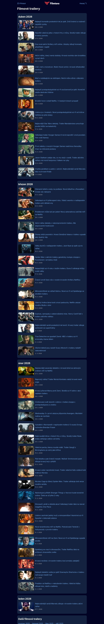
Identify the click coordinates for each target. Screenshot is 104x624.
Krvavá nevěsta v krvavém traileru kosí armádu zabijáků (57, 561)
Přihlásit (21, 3)
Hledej (83, 3)
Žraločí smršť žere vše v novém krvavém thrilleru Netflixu (57, 280)
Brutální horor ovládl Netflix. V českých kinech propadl (56, 101)
